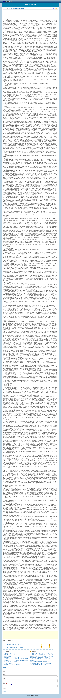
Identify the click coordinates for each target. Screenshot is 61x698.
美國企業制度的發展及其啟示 (10, 653)
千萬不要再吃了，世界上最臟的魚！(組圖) (39, 657)
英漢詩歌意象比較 (8, 656)
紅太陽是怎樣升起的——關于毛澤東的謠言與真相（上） (42, 663)
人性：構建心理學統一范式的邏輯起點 (15, 647)
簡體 (53, 8)
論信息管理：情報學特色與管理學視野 (12, 664)
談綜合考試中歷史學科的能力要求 (11, 654)
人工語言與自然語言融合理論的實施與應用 (16, 644)
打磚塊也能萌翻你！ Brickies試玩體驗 (38, 664)
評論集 (4, 667)
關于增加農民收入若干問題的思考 (11, 661)
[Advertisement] (25, 13)
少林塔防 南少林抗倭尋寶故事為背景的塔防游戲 (40, 661)
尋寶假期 (32, 660)
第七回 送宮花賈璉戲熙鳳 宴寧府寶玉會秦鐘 (40, 658)
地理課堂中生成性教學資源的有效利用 (12, 657)
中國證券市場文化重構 (8, 663)
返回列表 (5, 691)
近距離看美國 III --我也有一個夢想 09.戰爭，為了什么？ (42, 656)
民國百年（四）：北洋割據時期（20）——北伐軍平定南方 (42, 654)
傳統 (56, 8)
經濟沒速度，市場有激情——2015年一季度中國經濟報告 (16, 660)
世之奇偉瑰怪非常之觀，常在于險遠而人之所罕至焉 (41, 653)
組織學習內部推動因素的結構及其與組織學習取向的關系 (16, 658)
